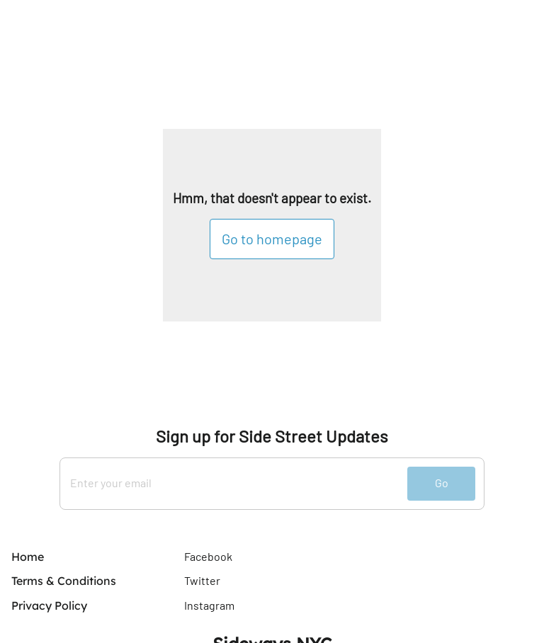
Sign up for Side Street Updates (272, 436)
